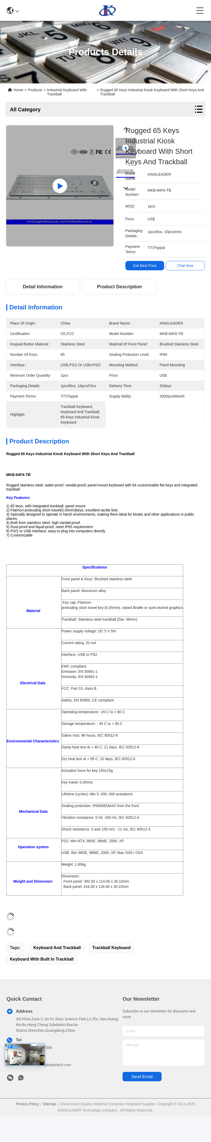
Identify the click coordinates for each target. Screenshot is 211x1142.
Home (18, 90)
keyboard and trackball (57, 947)
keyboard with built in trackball (42, 959)
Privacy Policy (27, 1104)
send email (142, 1076)
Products (35, 90)
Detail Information (42, 286)
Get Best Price (146, 265)
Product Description (119, 286)
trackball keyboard (111, 947)
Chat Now (186, 266)
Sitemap (49, 1104)
